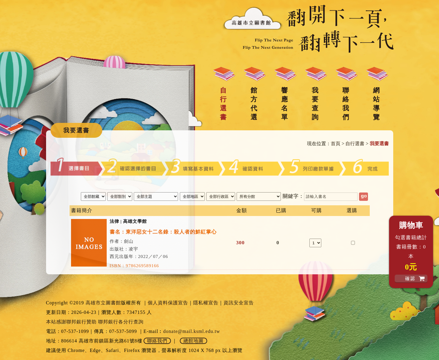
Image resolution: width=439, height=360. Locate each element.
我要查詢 (315, 104)
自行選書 (223, 104)
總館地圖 (193, 340)
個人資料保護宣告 (168, 302)
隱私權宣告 (205, 302)
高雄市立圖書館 (103, 302)
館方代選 (254, 104)
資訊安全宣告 (239, 302)
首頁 (335, 143)
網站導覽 (376, 104)
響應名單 (284, 104)
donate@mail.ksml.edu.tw (191, 331)
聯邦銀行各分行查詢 (121, 321)
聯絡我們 (345, 104)
